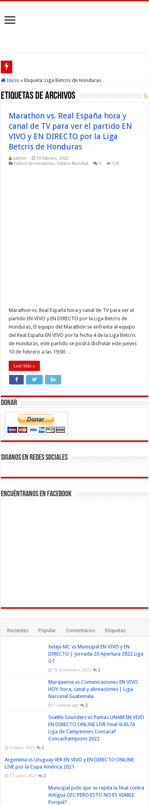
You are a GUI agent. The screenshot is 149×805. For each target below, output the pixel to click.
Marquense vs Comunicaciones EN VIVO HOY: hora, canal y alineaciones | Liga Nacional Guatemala (93, 563)
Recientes (17, 505)
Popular (47, 505)
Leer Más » (24, 240)
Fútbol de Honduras (34, 163)
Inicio (10, 80)
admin (19, 158)
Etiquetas (115, 505)
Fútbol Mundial (72, 163)
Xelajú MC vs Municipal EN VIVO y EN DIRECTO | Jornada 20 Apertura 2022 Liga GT (95, 528)
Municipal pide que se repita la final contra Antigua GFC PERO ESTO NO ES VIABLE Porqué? (96, 669)
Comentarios (80, 505)
